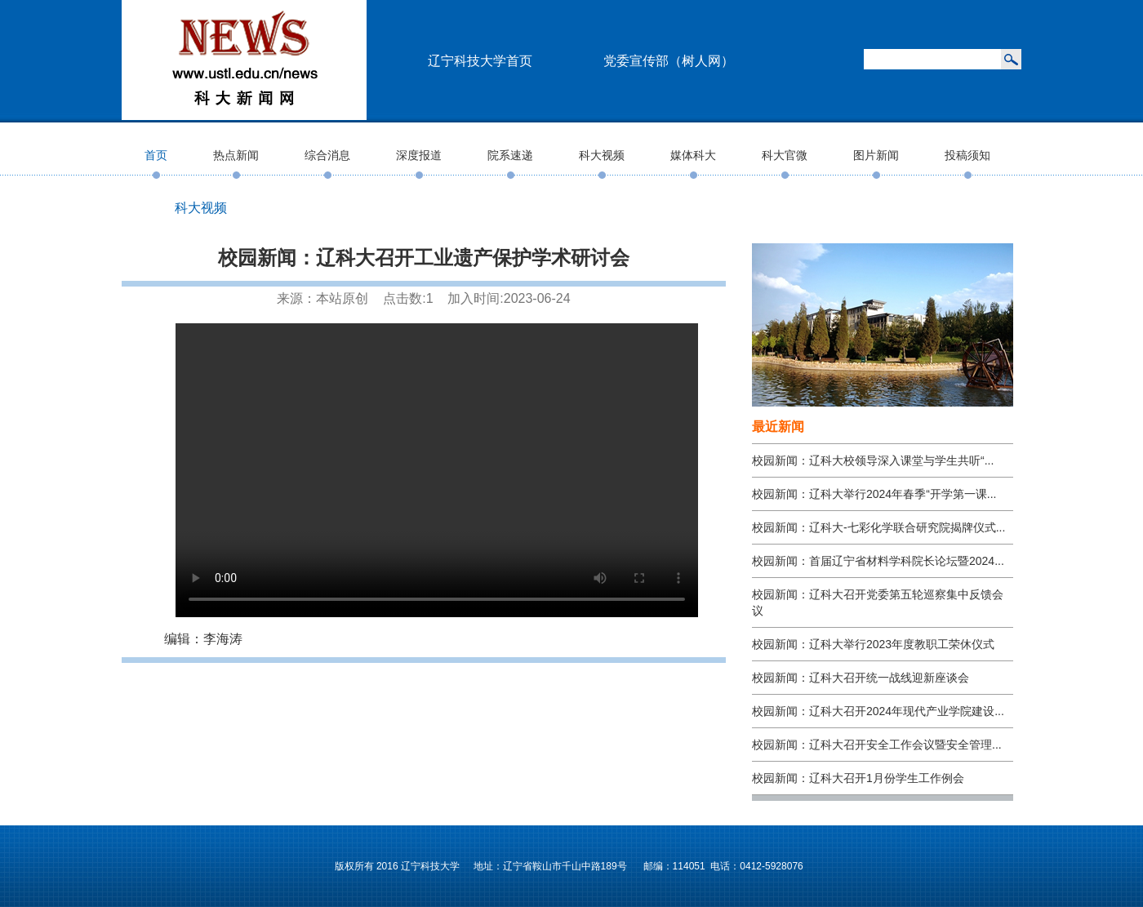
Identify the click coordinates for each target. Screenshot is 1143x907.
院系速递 (510, 155)
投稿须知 (967, 155)
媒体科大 (693, 155)
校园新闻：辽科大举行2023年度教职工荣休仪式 (873, 644)
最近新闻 (778, 426)
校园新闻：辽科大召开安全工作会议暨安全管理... (877, 744)
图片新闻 (876, 155)
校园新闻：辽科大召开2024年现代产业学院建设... (878, 711)
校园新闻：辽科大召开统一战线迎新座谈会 (860, 677)
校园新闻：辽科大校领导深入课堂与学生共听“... (873, 460)
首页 (156, 155)
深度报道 (419, 155)
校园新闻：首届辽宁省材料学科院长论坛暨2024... (878, 560)
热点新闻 (236, 155)
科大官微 (784, 155)
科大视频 (602, 155)
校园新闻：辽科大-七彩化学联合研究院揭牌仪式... (878, 527)
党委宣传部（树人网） (668, 61)
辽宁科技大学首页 (480, 61)
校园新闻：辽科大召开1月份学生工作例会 (858, 778)
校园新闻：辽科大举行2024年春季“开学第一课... (874, 493)
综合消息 (327, 155)
